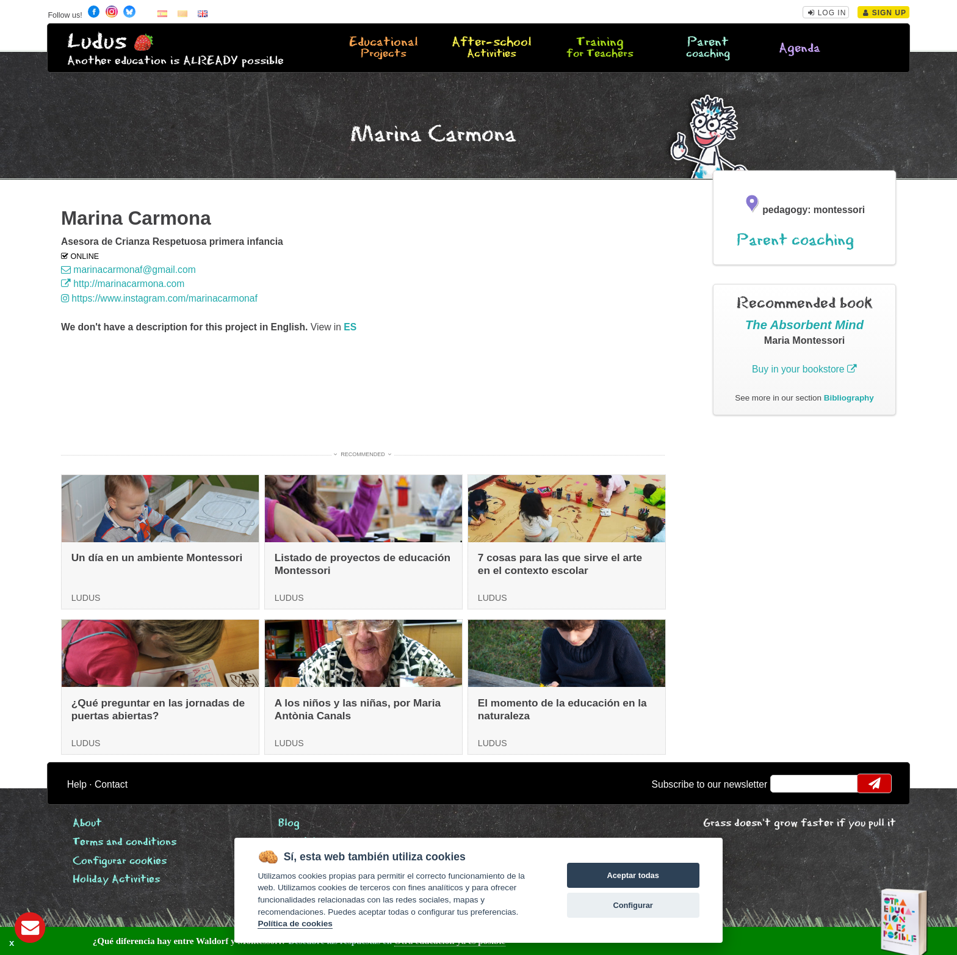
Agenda (799, 48)
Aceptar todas (633, 875)
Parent (708, 48)
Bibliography (849, 397)
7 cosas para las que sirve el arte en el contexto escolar (560, 563)
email (787, 783)
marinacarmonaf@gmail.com (128, 269)
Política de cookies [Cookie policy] (295, 923)
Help (77, 784)
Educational (383, 48)
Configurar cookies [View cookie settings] (120, 861)
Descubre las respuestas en (220, 941)
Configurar (632, 905)
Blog (289, 823)
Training (600, 48)
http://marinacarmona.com (122, 283)
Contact (111, 784)
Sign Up (884, 13)
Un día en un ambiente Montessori (157, 557)
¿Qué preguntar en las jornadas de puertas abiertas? (158, 709)
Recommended (362, 454)
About (87, 823)
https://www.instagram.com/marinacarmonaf (159, 298)
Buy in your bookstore (804, 369)
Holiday (116, 880)
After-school (491, 48)
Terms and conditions (124, 842)
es (350, 327)
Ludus (97, 42)
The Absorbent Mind (804, 325)
